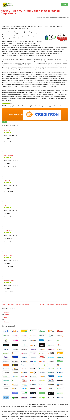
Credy (5, 317)
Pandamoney (8, 230)
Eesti (28, 411)
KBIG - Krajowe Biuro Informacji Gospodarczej (16, 304)
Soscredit (6, 312)
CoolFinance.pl (39, 17)
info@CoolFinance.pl (53, 404)
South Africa (41, 413)
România (24, 413)
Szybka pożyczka (35, 115)
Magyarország (36, 411)
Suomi (55, 411)
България (18, 411)
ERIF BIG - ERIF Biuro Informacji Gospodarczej (53, 304)
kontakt (67, 404)
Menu (64, 4)
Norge (67, 411)
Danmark (48, 411)
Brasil (40, 411)
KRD (15, 43)
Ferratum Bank (8, 155)
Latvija (31, 411)
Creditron (6, 314)
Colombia (44, 411)
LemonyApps (4, 411)
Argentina (13, 411)
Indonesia (46, 413)
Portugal (20, 413)
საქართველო (23, 411)
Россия (27, 413)
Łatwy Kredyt (8, 180)
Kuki (5, 319)
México (59, 411)
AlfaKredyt (7, 130)
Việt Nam (51, 413)
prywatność (62, 404)
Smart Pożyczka (8, 255)
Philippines (55, 413)
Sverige (36, 413)
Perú (13, 413)
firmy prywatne (19, 61)
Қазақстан (32, 413)
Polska (16, 413)
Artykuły (44, 17)
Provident (6, 322)
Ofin (5, 205)
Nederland (63, 411)
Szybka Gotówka (9, 280)
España (52, 411)
